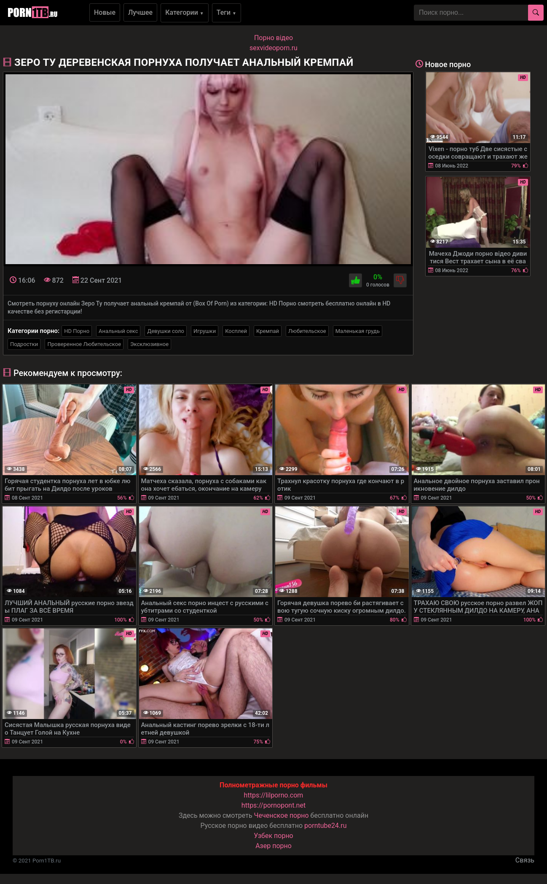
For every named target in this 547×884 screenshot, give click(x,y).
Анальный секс (118, 331)
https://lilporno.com (273, 795)
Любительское (307, 331)
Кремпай (267, 331)
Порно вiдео (273, 38)
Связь (524, 860)
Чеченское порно (281, 815)
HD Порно (76, 331)
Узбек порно (273, 836)
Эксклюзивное (149, 344)
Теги (226, 12)
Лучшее (140, 12)
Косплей (236, 331)
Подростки (24, 344)
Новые (104, 12)
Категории (184, 12)
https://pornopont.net (273, 805)
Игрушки (204, 331)
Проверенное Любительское (84, 344)
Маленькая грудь (357, 331)
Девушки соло (165, 331)
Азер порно (273, 846)
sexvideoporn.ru (273, 48)
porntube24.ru (325, 826)
